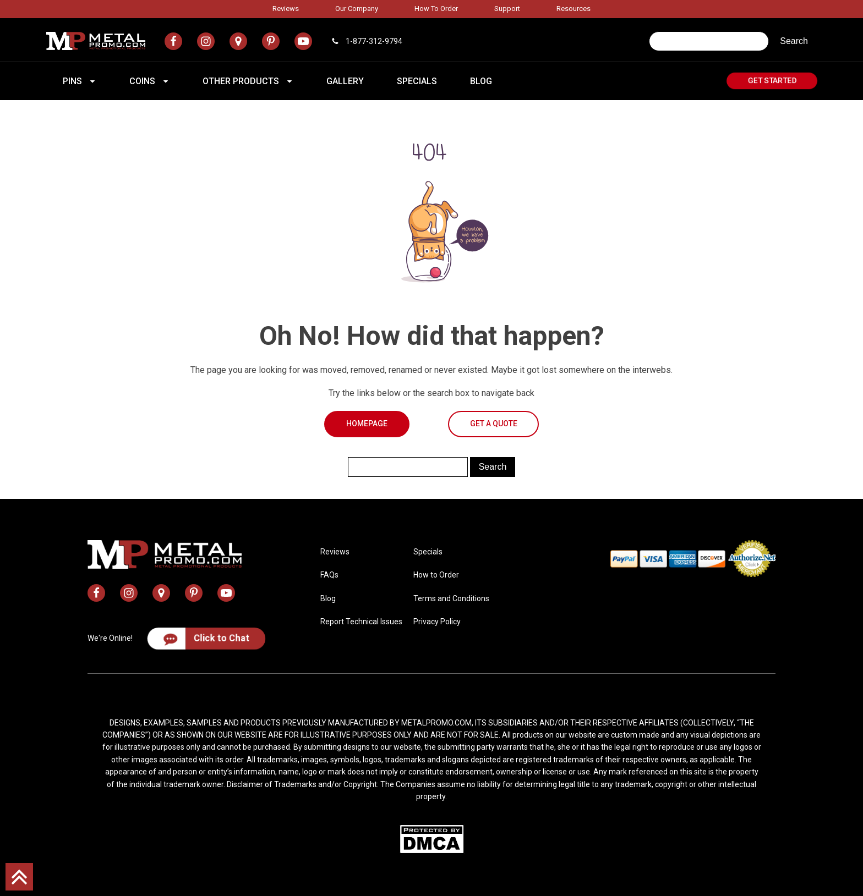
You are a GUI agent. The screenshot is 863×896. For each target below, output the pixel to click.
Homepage (366, 423)
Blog (328, 598)
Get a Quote (493, 423)
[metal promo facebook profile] (173, 41)
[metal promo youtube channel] (303, 41)
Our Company (356, 8)
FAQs (329, 574)
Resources (573, 8)
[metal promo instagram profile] (206, 41)
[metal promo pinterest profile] (271, 41)
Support (507, 8)
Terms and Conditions (451, 598)
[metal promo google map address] (238, 41)
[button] (79, 81)
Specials (428, 551)
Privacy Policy (437, 621)
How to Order (436, 8)
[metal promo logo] (95, 41)
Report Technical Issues (361, 621)
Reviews (285, 8)
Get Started (772, 80)
